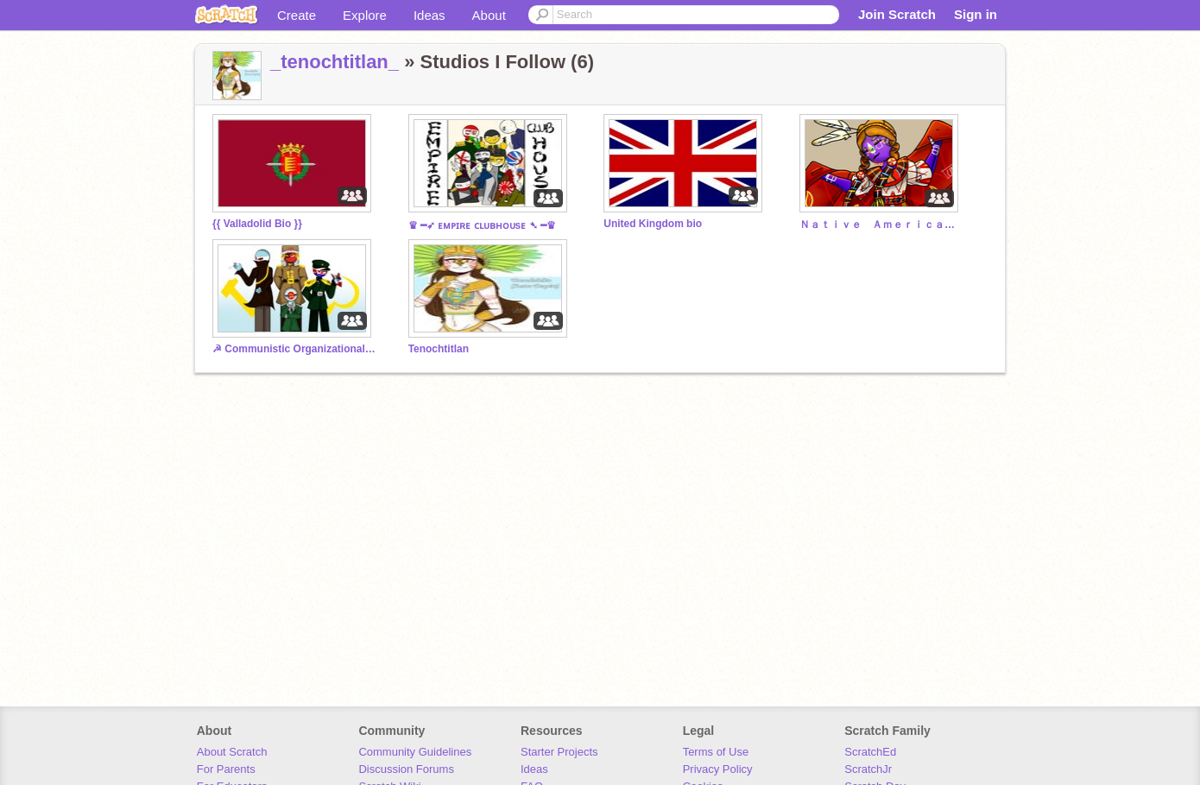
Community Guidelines (414, 751)
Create (296, 15)
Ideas (429, 15)
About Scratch (232, 751)
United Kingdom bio (652, 224)
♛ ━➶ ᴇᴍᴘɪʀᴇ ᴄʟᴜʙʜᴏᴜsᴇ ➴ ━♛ (482, 225)
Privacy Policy (718, 769)
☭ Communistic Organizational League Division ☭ (294, 349)
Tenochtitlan (438, 349)
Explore (365, 15)
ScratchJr (868, 769)
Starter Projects (559, 751)
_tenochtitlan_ (334, 62)
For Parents (226, 769)
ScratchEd (870, 751)
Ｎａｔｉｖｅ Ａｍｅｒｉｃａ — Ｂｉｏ (881, 224)
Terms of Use (716, 751)
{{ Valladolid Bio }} (257, 224)
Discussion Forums (406, 769)
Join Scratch (897, 14)
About (489, 15)
